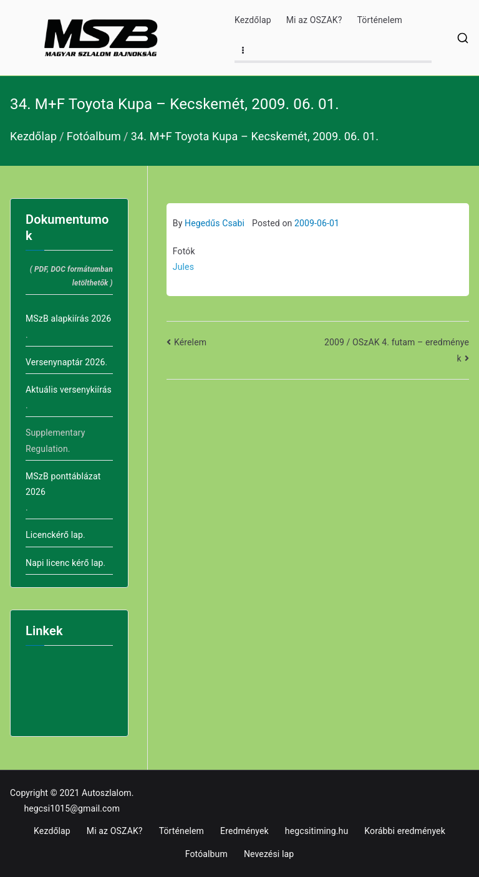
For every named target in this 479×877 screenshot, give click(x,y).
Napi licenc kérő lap (65, 563)
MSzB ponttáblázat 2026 (63, 484)
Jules (183, 267)
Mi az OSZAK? (314, 20)
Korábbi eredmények (404, 831)
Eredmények (244, 831)
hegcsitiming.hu (316, 831)
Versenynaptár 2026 (65, 362)
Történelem (379, 20)
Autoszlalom (107, 793)
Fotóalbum (206, 854)
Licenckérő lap (54, 535)
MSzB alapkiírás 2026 (68, 318)
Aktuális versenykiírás (69, 390)
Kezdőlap (253, 20)
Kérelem (190, 342)
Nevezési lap (269, 854)
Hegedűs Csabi (214, 223)
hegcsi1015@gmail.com (72, 808)
